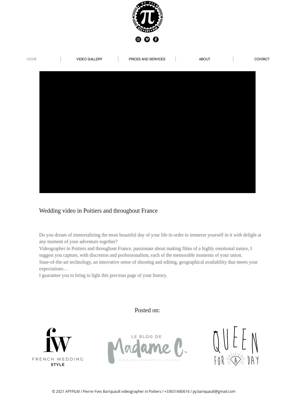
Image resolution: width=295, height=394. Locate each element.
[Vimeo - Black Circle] (147, 39)
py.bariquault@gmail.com (214, 391)
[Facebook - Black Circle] (156, 39)
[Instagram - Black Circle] (138, 39)
